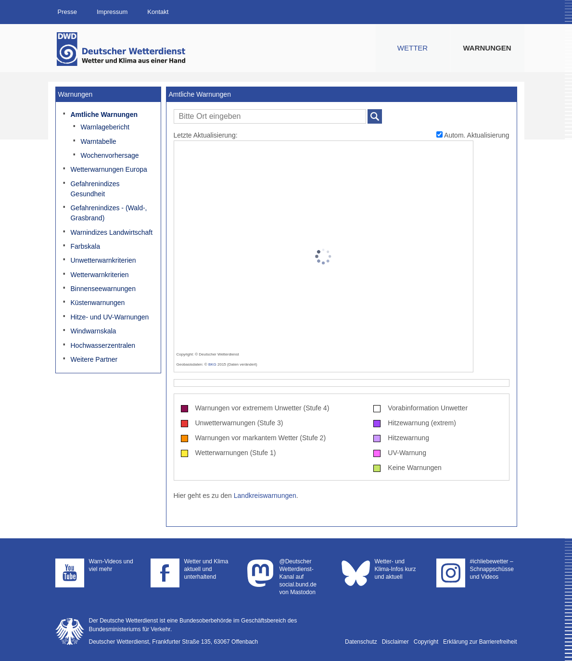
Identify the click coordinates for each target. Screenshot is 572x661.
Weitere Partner (93, 359)
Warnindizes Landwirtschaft (111, 232)
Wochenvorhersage (109, 155)
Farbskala (85, 246)
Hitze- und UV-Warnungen (109, 317)
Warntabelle (98, 141)
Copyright (426, 641)
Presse (67, 11)
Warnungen (487, 48)
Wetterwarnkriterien (99, 275)
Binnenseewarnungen (102, 288)
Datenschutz (361, 641)
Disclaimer (395, 641)
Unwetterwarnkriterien (103, 260)
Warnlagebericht (104, 127)
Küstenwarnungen (97, 302)
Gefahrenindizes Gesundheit (94, 189)
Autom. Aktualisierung (472, 135)
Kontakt (157, 11)
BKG (212, 364)
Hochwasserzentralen (102, 345)
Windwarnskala (93, 331)
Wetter (412, 48)
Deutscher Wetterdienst (122, 49)
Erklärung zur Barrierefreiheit (480, 641)
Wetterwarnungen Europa (108, 169)
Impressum (112, 11)
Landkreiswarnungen (265, 495)
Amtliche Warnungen (104, 114)
